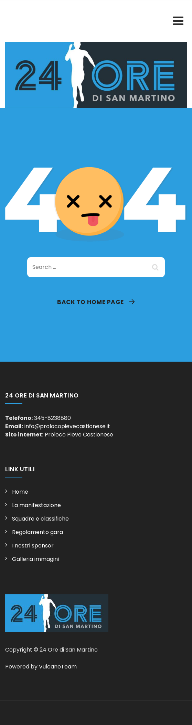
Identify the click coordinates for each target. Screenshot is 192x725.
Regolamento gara (37, 532)
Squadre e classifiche (40, 519)
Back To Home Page (90, 302)
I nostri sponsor (33, 546)
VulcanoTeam (58, 667)
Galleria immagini (35, 559)
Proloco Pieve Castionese (79, 435)
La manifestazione (36, 505)
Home (20, 492)
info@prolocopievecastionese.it (67, 426)
